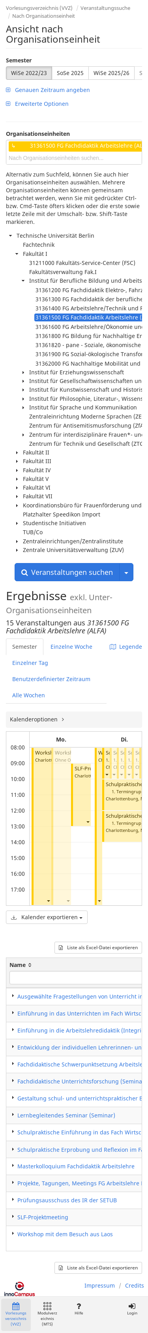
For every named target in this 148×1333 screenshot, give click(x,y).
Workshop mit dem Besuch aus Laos (65, 1234)
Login (132, 1309)
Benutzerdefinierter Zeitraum (51, 679)
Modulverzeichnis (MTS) (47, 1315)
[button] (48, 900)
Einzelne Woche (71, 646)
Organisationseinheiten (38, 133)
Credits (134, 1285)
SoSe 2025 (70, 73)
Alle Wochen (28, 695)
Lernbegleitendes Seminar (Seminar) (66, 1115)
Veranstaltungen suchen (67, 572)
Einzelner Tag (30, 662)
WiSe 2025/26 (111, 73)
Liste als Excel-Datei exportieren (98, 947)
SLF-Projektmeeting (42, 1217)
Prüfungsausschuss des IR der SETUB (67, 1200)
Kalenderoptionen (34, 719)
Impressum (99, 1285)
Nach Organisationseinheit (43, 15)
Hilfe (79, 1309)
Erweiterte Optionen (37, 103)
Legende (126, 646)
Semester (19, 60)
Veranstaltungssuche (105, 7)
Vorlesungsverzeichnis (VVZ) (39, 7)
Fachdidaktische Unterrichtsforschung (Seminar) (81, 1081)
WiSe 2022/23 (29, 73)
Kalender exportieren (46, 917)
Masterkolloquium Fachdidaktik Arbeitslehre (76, 1166)
